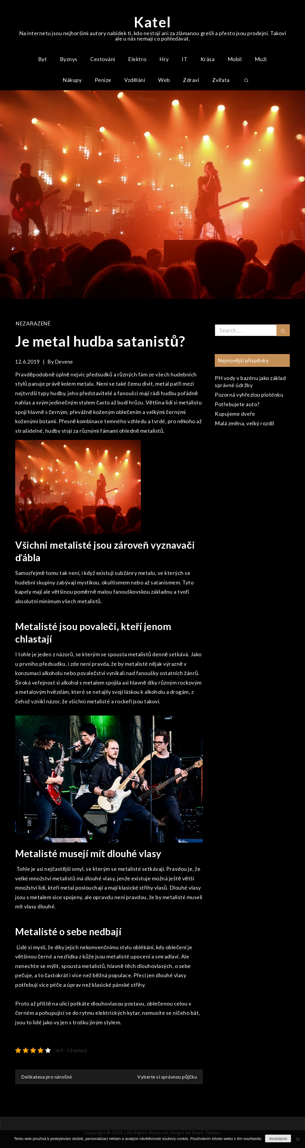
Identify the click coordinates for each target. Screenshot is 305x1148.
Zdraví (191, 80)
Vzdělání (134, 80)
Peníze (103, 80)
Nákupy (72, 80)
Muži (261, 59)
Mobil (235, 59)
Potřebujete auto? (237, 404)
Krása (207, 59)
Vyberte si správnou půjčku (167, 1076)
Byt (42, 59)
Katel (152, 21)
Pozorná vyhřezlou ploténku (249, 394)
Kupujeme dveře (235, 413)
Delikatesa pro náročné (46, 1076)
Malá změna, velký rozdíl (244, 423)
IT (184, 59)
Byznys (68, 59)
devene (64, 362)
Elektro (137, 59)
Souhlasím (278, 1139)
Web (164, 80)
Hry (164, 59)
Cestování (102, 59)
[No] (298, 1139)
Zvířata (221, 80)
